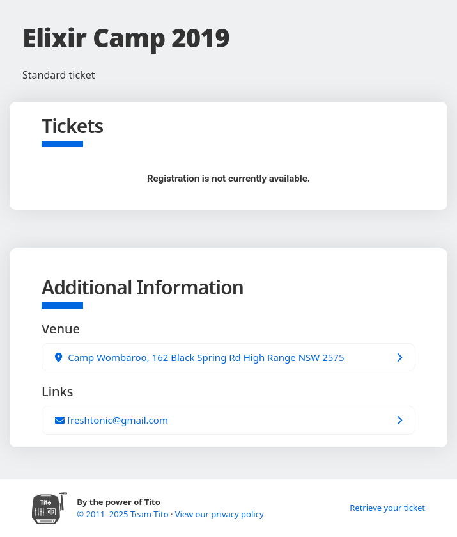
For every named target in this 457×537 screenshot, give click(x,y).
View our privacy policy (219, 514)
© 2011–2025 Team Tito (124, 514)
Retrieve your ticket (387, 507)
